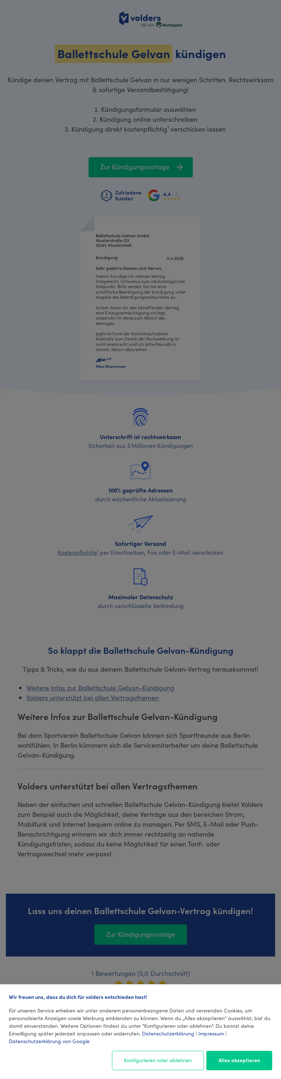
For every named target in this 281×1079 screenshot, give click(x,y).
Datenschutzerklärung (168, 1033)
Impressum (211, 1033)
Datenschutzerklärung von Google (49, 1041)
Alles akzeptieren (239, 1060)
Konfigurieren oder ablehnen (158, 1060)
